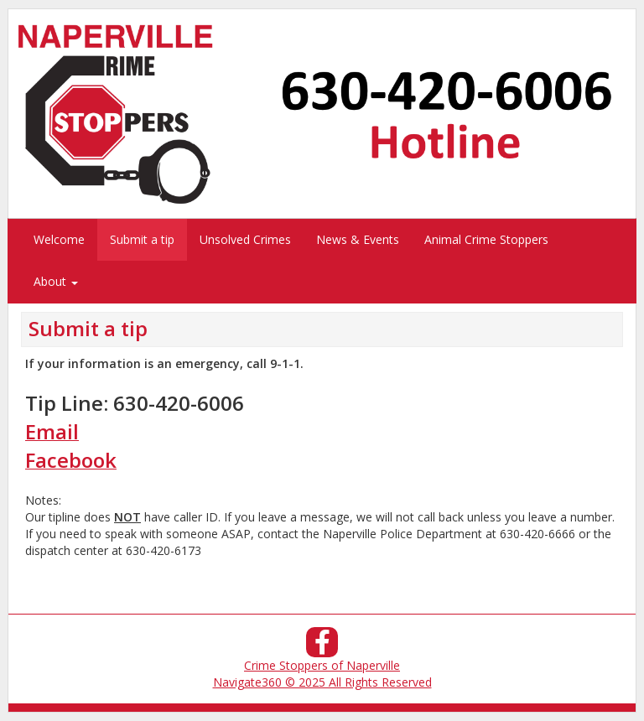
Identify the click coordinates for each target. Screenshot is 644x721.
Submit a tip (142, 239)
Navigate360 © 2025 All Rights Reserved (322, 682)
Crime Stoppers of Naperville (322, 665)
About (56, 281)
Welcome (59, 239)
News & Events (357, 239)
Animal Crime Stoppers (486, 239)
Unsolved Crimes (245, 239)
